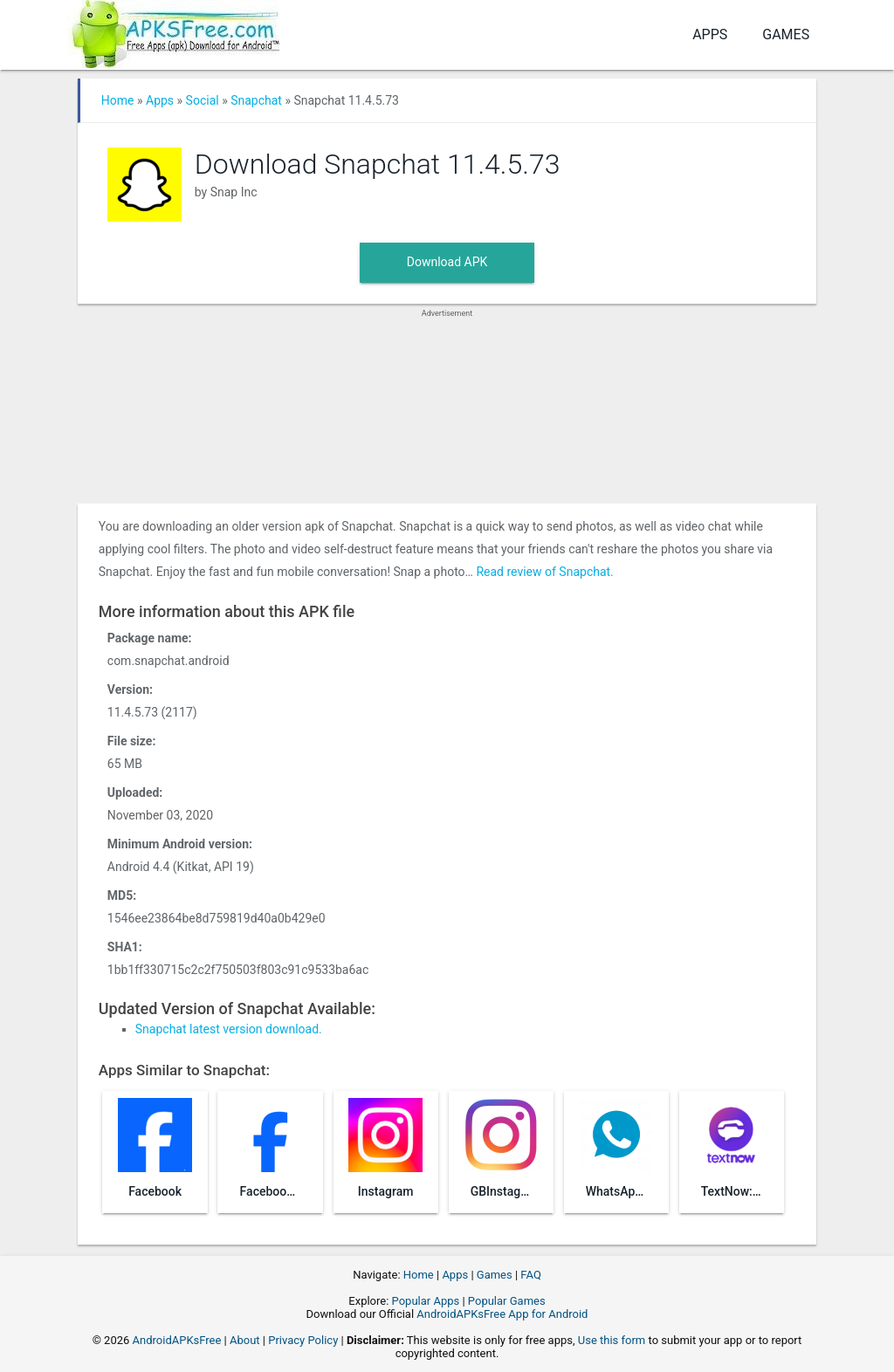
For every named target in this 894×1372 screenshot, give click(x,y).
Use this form (612, 1340)
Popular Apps (426, 1300)
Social (202, 100)
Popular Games (507, 1300)
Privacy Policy (303, 1340)
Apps (709, 34)
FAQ (530, 1274)
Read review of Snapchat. (544, 572)
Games (785, 34)
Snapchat (256, 100)
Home (117, 100)
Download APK (447, 262)
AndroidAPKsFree (177, 1340)
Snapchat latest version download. (228, 1029)
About (245, 1340)
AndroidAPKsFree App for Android (502, 1314)
